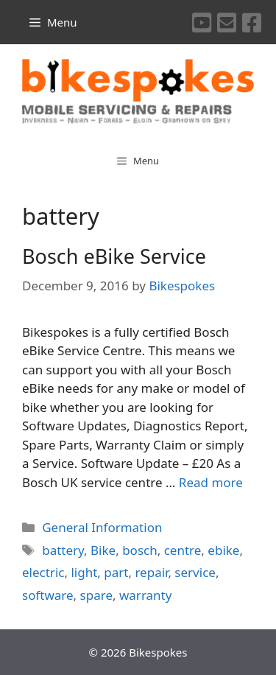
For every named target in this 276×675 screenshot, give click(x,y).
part (116, 572)
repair (151, 572)
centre (183, 550)
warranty (145, 595)
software (48, 595)
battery (63, 550)
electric (43, 572)
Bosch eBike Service (114, 256)
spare (96, 595)
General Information (102, 527)
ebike (223, 550)
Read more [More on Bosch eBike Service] (211, 482)
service (195, 572)
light (84, 572)
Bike (103, 550)
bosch (140, 550)
